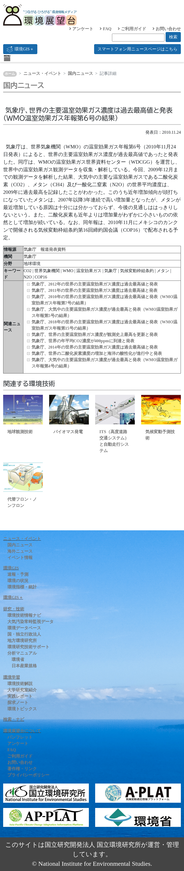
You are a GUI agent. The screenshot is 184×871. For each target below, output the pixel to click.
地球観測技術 (20, 431)
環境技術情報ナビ (24, 615)
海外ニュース (20, 551)
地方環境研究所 (22, 640)
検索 (173, 37)
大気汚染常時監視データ (30, 621)
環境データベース (24, 628)
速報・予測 (17, 574)
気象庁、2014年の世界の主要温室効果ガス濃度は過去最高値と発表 (95, 347)
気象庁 (30, 256)
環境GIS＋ (20, 49)
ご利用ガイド (132, 29)
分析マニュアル (22, 653)
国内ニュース (80, 73)
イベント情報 (20, 557)
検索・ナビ (13, 719)
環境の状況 (17, 580)
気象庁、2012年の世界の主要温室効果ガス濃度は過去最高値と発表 (95, 284)
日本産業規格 (24, 665)
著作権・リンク (22, 768)
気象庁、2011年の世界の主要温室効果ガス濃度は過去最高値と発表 (94, 290)
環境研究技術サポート (28, 647)
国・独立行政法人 (24, 634)
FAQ (105, 29)
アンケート (81, 29)
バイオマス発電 (68, 431)
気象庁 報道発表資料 (45, 249)
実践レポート (20, 696)
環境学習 (11, 677)
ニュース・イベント (42, 73)
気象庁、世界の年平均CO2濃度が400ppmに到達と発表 (83, 341)
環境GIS (11, 568)
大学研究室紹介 (22, 690)
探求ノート (17, 702)
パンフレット (20, 737)
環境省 (18, 659)
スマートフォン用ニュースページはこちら (137, 49)
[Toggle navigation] (7, 58)
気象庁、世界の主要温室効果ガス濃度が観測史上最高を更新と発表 (95, 334)
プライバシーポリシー (28, 775)
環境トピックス (22, 709)
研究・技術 (13, 609)
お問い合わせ (166, 29)
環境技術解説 (20, 683)
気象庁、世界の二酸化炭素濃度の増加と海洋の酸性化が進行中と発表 (97, 353)
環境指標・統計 (22, 587)
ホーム (10, 74)
